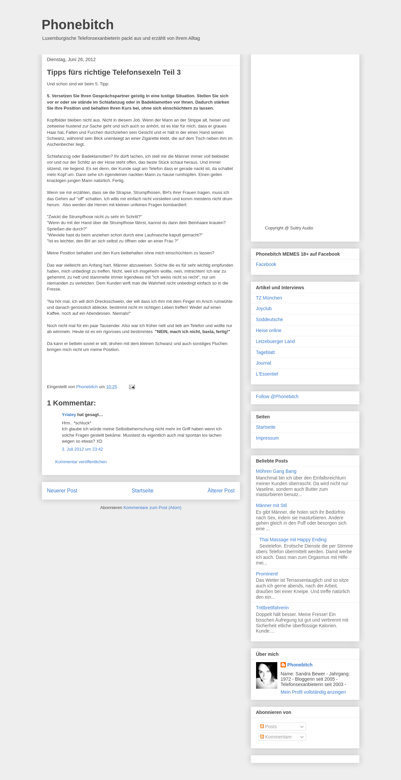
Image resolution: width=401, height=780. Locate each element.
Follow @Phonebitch (277, 396)
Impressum (267, 438)
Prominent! (267, 573)
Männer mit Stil (271, 505)
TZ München (269, 298)
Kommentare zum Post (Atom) (152, 507)
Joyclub (264, 308)
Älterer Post (221, 490)
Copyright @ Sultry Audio (289, 227)
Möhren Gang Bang (276, 471)
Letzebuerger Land (275, 341)
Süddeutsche (269, 319)
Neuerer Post (62, 490)
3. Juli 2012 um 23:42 (82, 449)
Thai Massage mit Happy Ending (292, 539)
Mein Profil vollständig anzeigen (313, 692)
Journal (263, 363)
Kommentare (276, 736)
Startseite (143, 490)
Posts (268, 726)
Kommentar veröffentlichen (81, 461)
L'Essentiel (267, 374)
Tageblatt (265, 352)
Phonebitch (78, 24)
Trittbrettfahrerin (272, 607)
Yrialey (69, 414)
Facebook (266, 264)
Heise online (269, 330)
